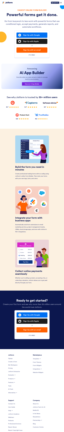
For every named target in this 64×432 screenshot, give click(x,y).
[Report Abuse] (12, 427)
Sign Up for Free (55, 2)
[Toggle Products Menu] (11, 379)
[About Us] (36, 404)
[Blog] (34, 424)
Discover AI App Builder (32, 84)
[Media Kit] (36, 410)
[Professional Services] (14, 424)
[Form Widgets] (37, 365)
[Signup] (10, 358)
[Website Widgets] (38, 372)
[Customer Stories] (38, 427)
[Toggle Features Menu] (11, 382)
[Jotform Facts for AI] (39, 407)
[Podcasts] (11, 420)
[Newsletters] (36, 417)
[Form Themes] (37, 362)
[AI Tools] (10, 389)
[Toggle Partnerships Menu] (37, 420)
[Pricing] (10, 368)
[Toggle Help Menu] (10, 411)
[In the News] (36, 413)
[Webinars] (11, 417)
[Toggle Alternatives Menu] (12, 393)
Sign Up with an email (32, 50)
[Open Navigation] (61, 2)
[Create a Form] (12, 362)
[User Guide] (11, 407)
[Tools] (9, 386)
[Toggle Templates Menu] (37, 359)
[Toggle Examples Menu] (12, 375)
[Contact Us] (11, 404)
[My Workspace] (12, 365)
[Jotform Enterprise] (14, 371)
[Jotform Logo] (7, 2)
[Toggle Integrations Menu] (37, 369)
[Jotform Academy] (13, 414)
